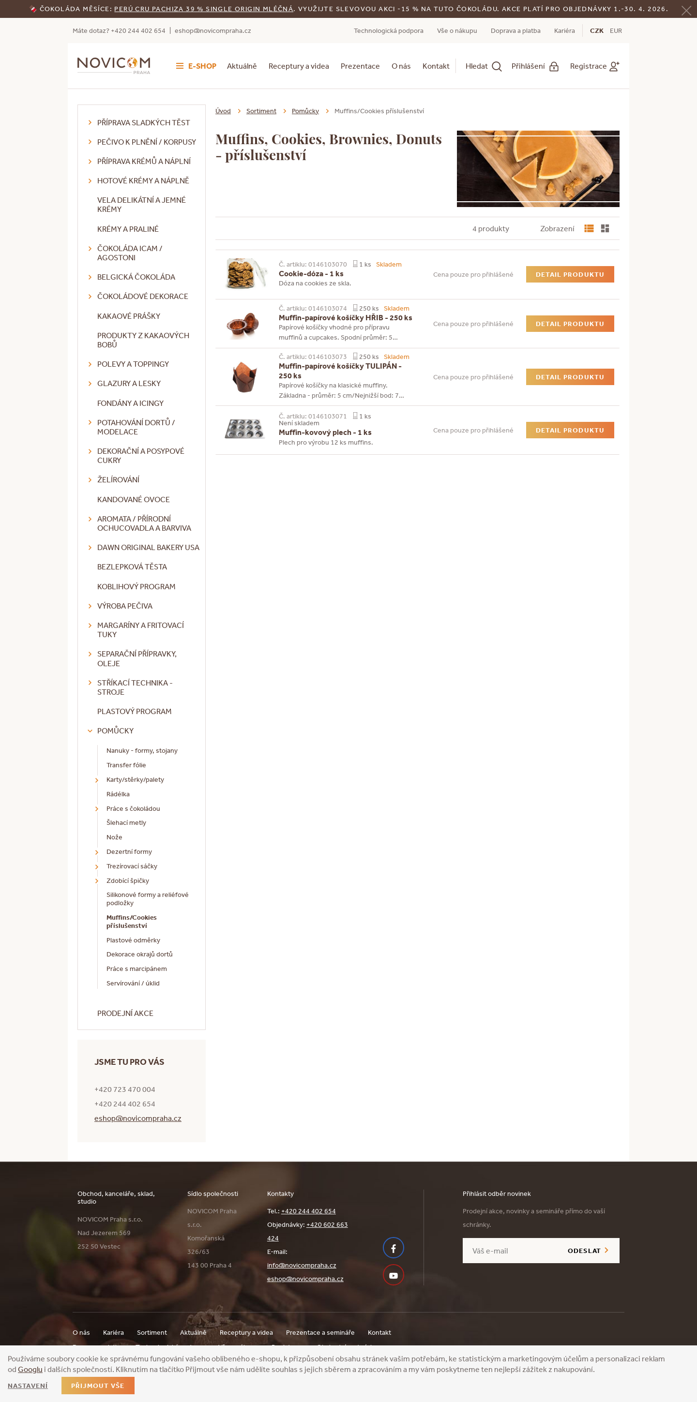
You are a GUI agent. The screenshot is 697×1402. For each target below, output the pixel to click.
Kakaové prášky (128, 316)
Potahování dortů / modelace (136, 427)
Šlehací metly (126, 822)
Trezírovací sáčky (131, 866)
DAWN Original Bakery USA (148, 547)
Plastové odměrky (133, 940)
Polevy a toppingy (133, 364)
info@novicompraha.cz (301, 1265)
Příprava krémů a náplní (144, 161)
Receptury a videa (299, 66)
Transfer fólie (126, 765)
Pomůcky (115, 730)
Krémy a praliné (128, 229)
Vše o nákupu (457, 30)
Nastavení (28, 1385)
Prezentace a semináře (320, 1332)
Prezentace (360, 66)
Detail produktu (570, 274)
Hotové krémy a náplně (143, 180)
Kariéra (564, 30)
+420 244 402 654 (308, 1211)
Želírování (118, 479)
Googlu (30, 1369)
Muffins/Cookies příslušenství (131, 921)
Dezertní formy (129, 851)
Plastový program (134, 711)
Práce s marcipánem (136, 968)
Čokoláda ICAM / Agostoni (130, 252)
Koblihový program (136, 586)
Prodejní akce (125, 1013)
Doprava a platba (516, 30)
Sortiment (261, 110)
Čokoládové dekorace (142, 296)
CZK (597, 30)
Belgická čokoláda (136, 277)
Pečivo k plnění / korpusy (146, 142)
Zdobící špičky (127, 880)
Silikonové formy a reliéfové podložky (147, 898)
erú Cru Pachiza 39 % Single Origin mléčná (206, 8)
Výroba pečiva (124, 606)
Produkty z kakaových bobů (143, 339)
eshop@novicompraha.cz (213, 30)
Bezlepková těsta (132, 566)
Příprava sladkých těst (143, 122)
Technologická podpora (389, 30)
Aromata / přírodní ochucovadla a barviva (144, 523)
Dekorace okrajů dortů (139, 954)
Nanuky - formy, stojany (142, 750)
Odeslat (584, 1250)
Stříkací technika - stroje (135, 687)
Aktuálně (242, 66)
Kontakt (436, 66)
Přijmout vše (97, 1385)
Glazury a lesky (129, 383)
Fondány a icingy (130, 403)
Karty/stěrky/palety (135, 779)
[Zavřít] (686, 9)
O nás (401, 66)
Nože (114, 837)
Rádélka (118, 794)
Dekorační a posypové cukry (140, 455)
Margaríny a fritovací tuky (140, 629)
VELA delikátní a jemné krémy (141, 204)
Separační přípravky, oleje (137, 658)
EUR (616, 30)
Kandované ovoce (133, 499)
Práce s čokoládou (133, 808)
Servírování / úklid (133, 983)
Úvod (223, 110)
